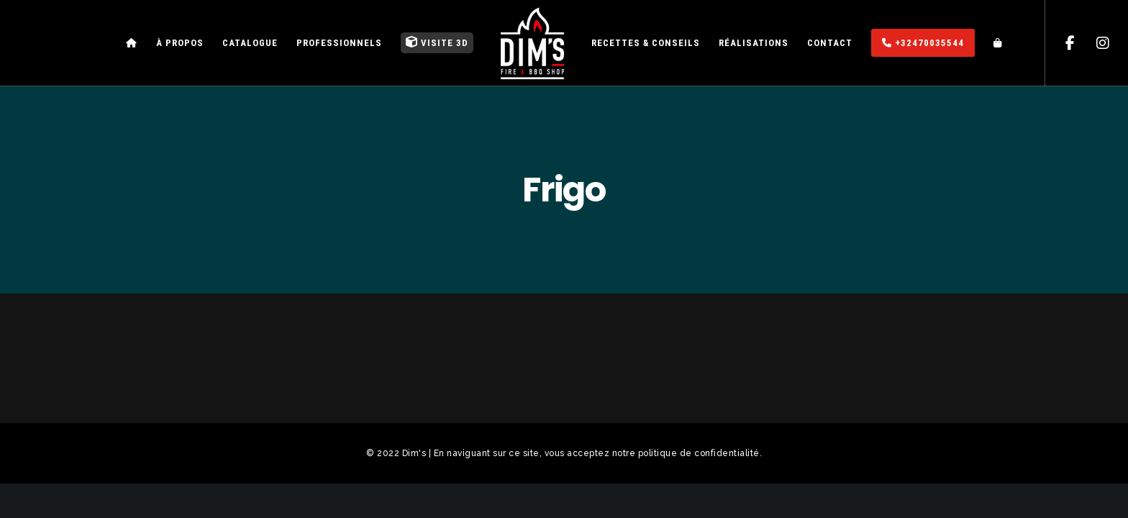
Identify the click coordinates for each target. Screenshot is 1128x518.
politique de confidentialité (699, 453)
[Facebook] (1061, 43)
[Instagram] (1094, 43)
